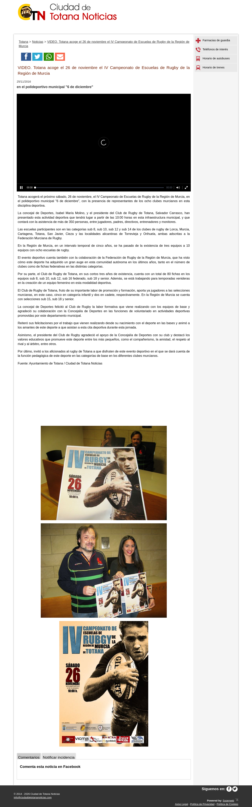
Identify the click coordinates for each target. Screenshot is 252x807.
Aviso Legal (181, 804)
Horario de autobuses (213, 58)
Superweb (228, 800)
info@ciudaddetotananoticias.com (33, 797)
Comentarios (29, 757)
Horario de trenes (210, 67)
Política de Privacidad (202, 804)
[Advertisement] (103, 396)
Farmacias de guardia (213, 40)
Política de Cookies (227, 804)
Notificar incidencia (59, 757)
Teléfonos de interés (212, 49)
